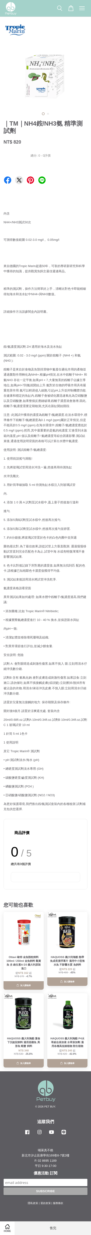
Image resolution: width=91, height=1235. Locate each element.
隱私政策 (33, 1203)
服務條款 (58, 1203)
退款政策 (45, 1203)
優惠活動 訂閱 (45, 1173)
